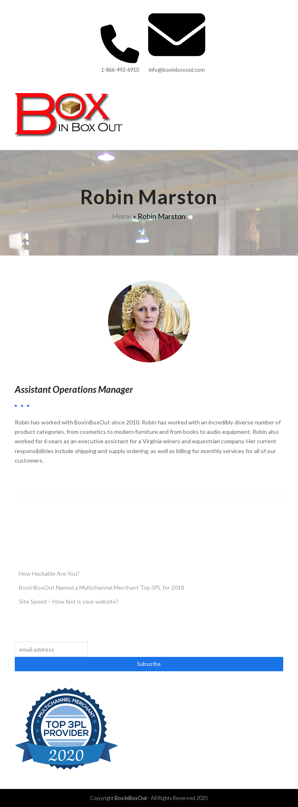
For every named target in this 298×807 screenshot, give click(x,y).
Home (122, 216)
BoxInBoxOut (131, 798)
